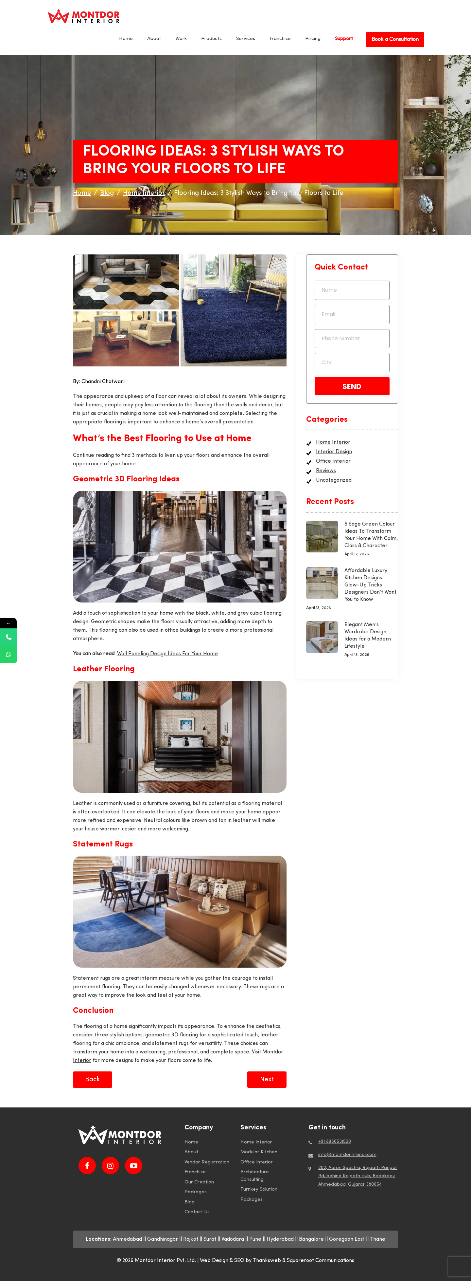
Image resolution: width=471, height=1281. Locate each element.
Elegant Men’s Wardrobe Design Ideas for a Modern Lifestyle (367, 635)
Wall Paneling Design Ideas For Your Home (167, 654)
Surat (209, 1239)
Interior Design (334, 452)
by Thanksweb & (266, 1260)
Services (245, 38)
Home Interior (333, 442)
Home (126, 38)
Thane (377, 1239)
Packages (195, 1192)
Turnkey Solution (258, 1189)
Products (211, 38)
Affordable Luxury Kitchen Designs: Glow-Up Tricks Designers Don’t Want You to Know (370, 585)
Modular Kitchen (258, 1152)
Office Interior (333, 461)
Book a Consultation (395, 39)
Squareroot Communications (320, 1260)
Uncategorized (334, 480)
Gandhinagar (162, 1239)
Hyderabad (280, 1239)
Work (181, 38)
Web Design (214, 1260)
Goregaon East (347, 1239)
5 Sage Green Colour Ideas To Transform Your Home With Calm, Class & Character (371, 535)
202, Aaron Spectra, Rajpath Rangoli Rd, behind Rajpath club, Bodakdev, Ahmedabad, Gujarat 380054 (357, 1176)
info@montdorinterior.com (347, 1154)
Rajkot (190, 1239)
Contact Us (197, 1212)
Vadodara (232, 1239)
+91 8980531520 (334, 1141)
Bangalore (311, 1239)
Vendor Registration (206, 1162)
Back (92, 1079)
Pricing (313, 38)
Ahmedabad (127, 1239)
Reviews (326, 470)
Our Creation (199, 1182)
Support (344, 38)
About (154, 38)
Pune (255, 1239)
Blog (189, 1202)
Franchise (280, 38)
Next (267, 1079)
